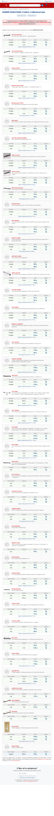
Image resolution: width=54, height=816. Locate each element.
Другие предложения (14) (27, 440)
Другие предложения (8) (27, 167)
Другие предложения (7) (27, 319)
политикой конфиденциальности (30, 781)
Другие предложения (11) (27, 458)
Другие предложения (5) (27, 503)
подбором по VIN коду (43, 759)
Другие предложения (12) (27, 405)
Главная (4, 9)
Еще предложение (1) (27, 115)
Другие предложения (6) (27, 63)
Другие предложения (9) (27, 184)
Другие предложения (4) (27, 46)
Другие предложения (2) (27, 80)
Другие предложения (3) (27, 150)
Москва (5, 1)
